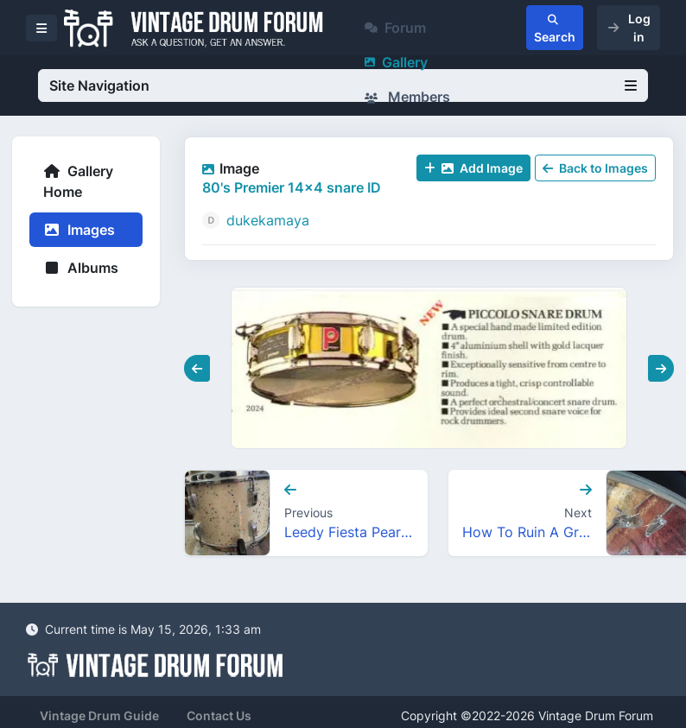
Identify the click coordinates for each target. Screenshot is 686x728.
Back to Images (595, 168)
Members (407, 96)
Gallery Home (78, 181)
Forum (395, 27)
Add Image (473, 168)
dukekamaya (267, 220)
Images (79, 229)
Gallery (396, 62)
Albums (80, 267)
